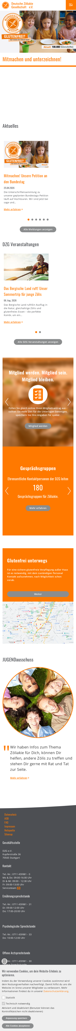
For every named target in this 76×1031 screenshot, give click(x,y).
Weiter (38, 594)
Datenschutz (10, 814)
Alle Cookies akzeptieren (18, 1026)
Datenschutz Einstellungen (4, 961)
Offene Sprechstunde (15, 964)
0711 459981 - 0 (21, 874)
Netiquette (9, 830)
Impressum (9, 826)
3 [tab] (36, 220)
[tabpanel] (38, 173)
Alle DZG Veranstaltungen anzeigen (38, 341)
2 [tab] (32, 220)
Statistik (10, 997)
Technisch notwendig (18, 1003)
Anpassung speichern (16, 1018)
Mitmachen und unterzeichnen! (32, 59)
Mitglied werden (38, 426)
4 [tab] (40, 220)
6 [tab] (48, 220)
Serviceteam (9, 887)
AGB (6, 818)
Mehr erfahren (12, 209)
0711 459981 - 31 (21, 904)
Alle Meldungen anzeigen (38, 229)
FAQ (6, 822)
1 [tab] (28, 220)
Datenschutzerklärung (55, 991)
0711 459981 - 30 (21, 961)
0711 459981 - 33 (21, 934)
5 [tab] (44, 220)
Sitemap (8, 834)
